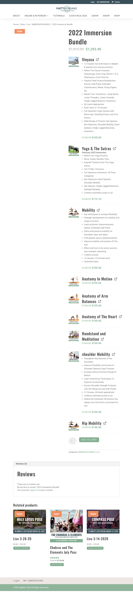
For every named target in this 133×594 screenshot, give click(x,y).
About (16, 16)
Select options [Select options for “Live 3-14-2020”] (99, 550)
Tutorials (59, 16)
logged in (33, 490)
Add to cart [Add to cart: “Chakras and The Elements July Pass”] (60, 566)
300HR (106, 16)
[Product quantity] (72, 441)
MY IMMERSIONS (103, 2)
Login (93, 2)
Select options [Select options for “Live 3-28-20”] (25, 550)
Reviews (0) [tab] (21, 464)
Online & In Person (35, 16)
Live (28, 24)
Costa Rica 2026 (78, 16)
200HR (94, 16)
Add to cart (89, 440)
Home (16, 24)
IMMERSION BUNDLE (41, 24)
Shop (117, 16)
